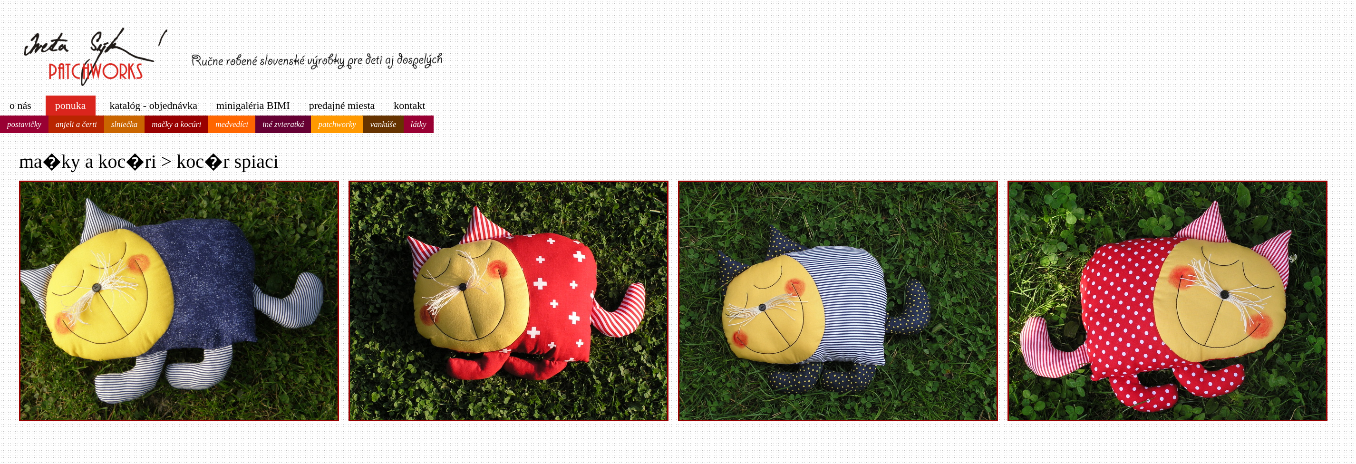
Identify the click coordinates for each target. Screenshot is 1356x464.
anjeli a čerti (76, 124)
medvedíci (231, 124)
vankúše (383, 124)
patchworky (337, 124)
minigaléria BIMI (253, 105)
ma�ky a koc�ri (87, 161)
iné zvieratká (283, 124)
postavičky (24, 124)
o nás (20, 105)
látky (418, 124)
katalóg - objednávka (154, 105)
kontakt (409, 105)
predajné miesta (342, 105)
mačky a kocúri (176, 124)
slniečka (124, 124)
